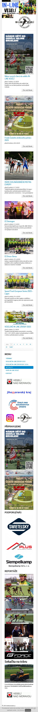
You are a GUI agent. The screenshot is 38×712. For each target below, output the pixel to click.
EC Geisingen (10, 221)
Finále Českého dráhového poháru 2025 (18, 138)
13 (26, 344)
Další (11, 347)
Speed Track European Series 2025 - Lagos (19, 292)
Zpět (7, 344)
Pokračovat (28, 710)
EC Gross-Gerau (11, 256)
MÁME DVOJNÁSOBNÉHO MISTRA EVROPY (18, 183)
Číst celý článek (27, 90)
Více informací (20, 710)
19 (30, 344)
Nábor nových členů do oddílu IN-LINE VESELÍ (17, 77)
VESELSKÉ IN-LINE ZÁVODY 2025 (18, 326)
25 (6, 347)
